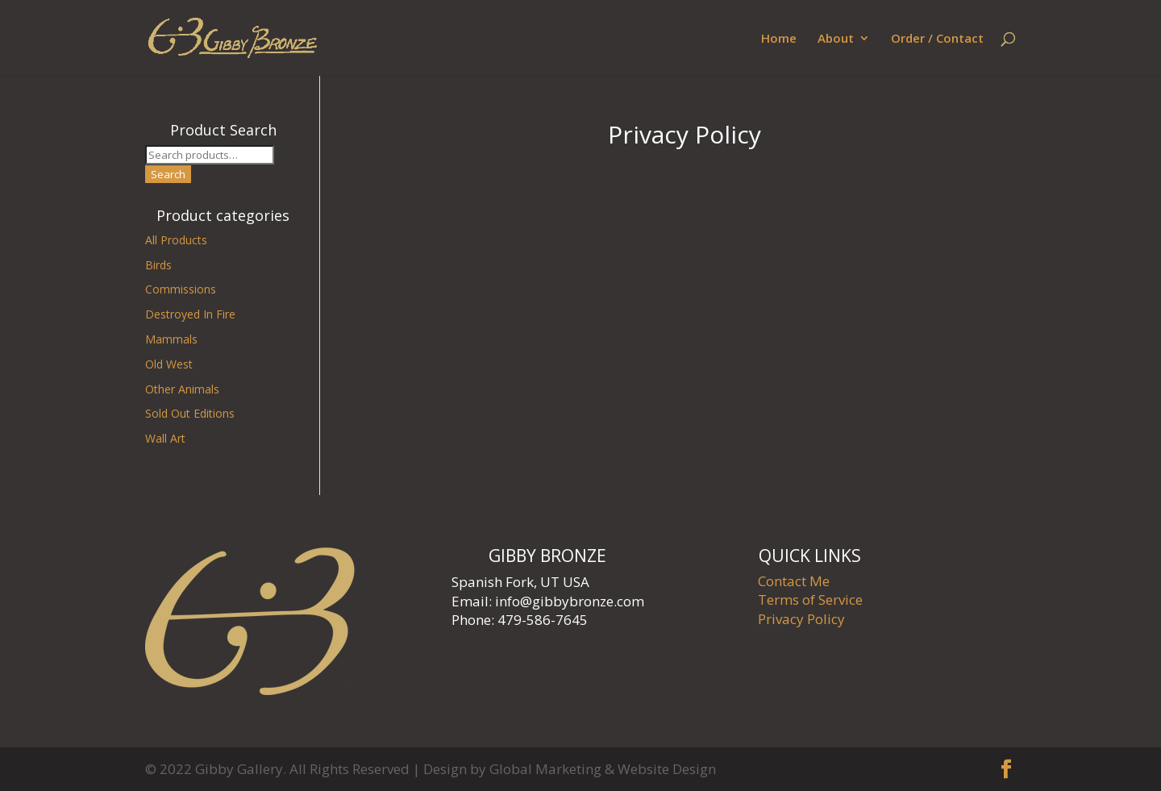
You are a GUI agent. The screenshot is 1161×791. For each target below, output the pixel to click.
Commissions (180, 289)
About (836, 39)
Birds (158, 265)
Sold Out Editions (190, 413)
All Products (176, 240)
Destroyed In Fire (190, 314)
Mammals (171, 339)
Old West (169, 364)
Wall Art (165, 438)
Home (779, 39)
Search (168, 174)
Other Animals (182, 389)
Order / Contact (937, 39)
